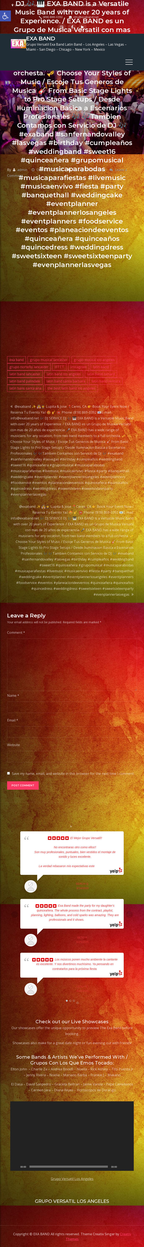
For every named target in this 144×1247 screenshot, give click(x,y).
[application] (72, 1135)
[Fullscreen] (128, 1166)
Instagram (78, 366)
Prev (14, 913)
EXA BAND (40, 38)
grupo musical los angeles (94, 359)
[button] (5, 15)
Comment (16, 632)
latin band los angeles (64, 373)
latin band (101, 366)
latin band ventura (106, 380)
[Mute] (122, 1166)
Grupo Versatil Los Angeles (72, 1178)
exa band (16, 359)
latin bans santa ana (25, 387)
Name (13, 695)
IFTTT (59, 366)
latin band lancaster (24, 373)
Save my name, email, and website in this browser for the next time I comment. (73, 773)
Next (129, 913)
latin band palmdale (24, 380)
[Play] (16, 1166)
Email (12, 719)
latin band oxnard (101, 373)
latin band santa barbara (65, 380)
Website (13, 744)
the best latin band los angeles (71, 387)
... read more (102, 865)
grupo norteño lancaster (28, 366)
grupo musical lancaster (49, 359)
